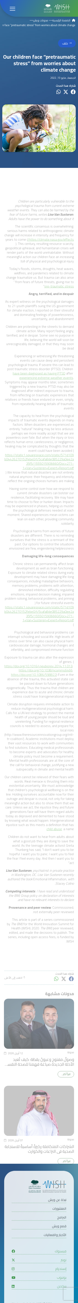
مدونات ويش (40, 20)
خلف (65, 43)
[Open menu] (12, 8)
